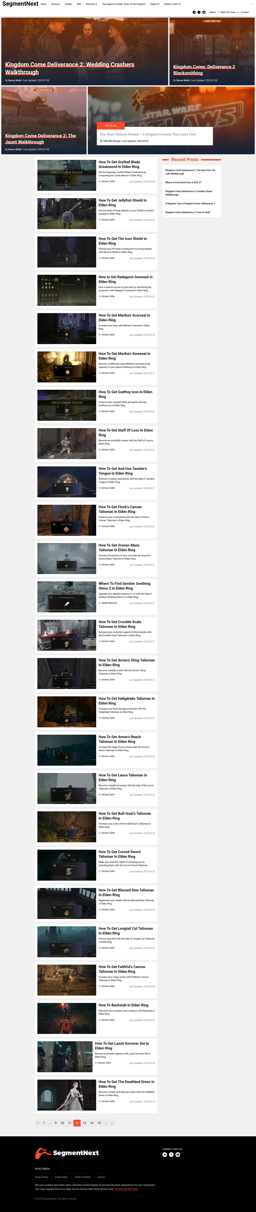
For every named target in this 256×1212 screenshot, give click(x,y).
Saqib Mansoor (109, 603)
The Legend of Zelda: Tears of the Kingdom (123, 4)
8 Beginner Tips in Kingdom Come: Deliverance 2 (190, 203)
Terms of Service (83, 1177)
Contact (245, 12)
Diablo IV (155, 4)
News (44, 4)
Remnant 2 (91, 4)
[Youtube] (204, 12)
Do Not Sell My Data (126, 1189)
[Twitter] (194, 12)
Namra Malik (14, 80)
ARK (79, 4)
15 (99, 1123)
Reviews (56, 4)
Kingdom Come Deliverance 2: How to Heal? (188, 212)
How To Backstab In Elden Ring (123, 1005)
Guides (68, 4)
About (213, 12)
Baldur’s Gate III (172, 4)
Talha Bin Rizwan (111, 141)
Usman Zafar (108, 181)
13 (84, 1123)
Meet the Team (228, 12)
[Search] (252, 4)
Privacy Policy (41, 1177)
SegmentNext (20, 3)
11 (69, 1123)
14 (91, 1123)
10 (62, 1123)
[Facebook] (199, 12)
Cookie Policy (61, 1177)
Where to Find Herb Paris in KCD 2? (183, 182)
